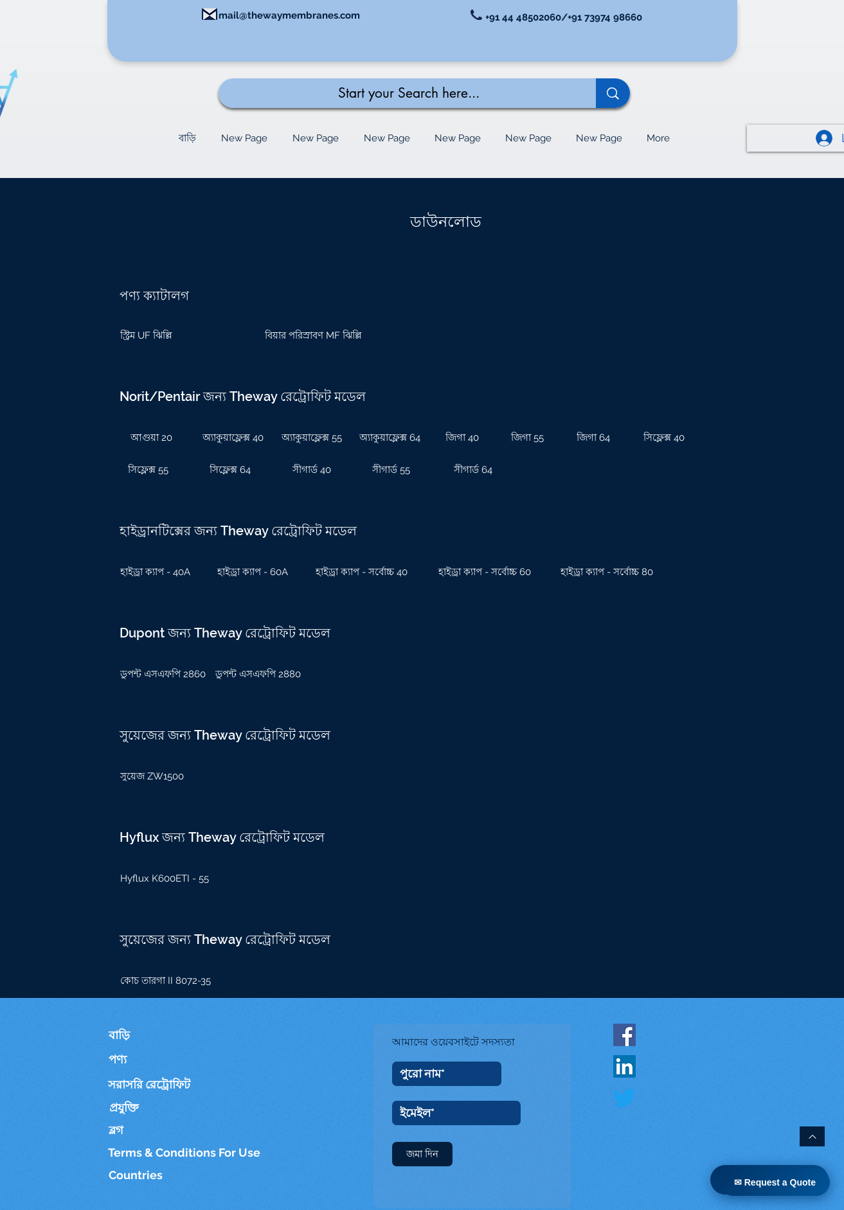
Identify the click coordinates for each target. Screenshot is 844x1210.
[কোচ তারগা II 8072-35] (174, 980)
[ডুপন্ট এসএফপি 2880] (260, 674)
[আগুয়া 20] (152, 437)
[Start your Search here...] (397, 93)
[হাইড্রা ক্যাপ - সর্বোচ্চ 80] (607, 572)
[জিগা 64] (593, 437)
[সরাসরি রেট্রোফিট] (149, 1084)
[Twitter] (624, 1098)
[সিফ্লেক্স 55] (148, 470)
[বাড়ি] (127, 1035)
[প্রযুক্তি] (149, 1107)
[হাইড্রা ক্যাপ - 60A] (253, 572)
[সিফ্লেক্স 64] (230, 470)
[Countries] (149, 1175)
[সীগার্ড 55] (391, 470)
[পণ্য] (136, 1059)
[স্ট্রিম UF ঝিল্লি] (177, 335)
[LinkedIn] (624, 1066)
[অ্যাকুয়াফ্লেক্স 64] (390, 437)
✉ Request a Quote (775, 1182)
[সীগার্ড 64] (473, 470)
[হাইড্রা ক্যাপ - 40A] (155, 572)
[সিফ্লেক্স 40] (664, 437)
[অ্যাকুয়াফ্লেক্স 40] (233, 437)
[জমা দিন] (422, 1154)
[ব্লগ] (123, 1130)
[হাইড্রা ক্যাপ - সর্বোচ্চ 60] (485, 572)
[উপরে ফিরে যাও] (812, 1136)
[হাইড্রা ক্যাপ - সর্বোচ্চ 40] (362, 572)
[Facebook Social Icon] (624, 1035)
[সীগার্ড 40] (311, 470)
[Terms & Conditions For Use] (185, 1152)
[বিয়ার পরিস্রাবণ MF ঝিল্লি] (313, 335)
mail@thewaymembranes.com (289, 15)
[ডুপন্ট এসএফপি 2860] (165, 674)
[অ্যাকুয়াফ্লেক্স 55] (312, 437)
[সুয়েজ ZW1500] (158, 776)
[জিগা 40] (462, 437)
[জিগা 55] (527, 437)
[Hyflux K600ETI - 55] (174, 878)
